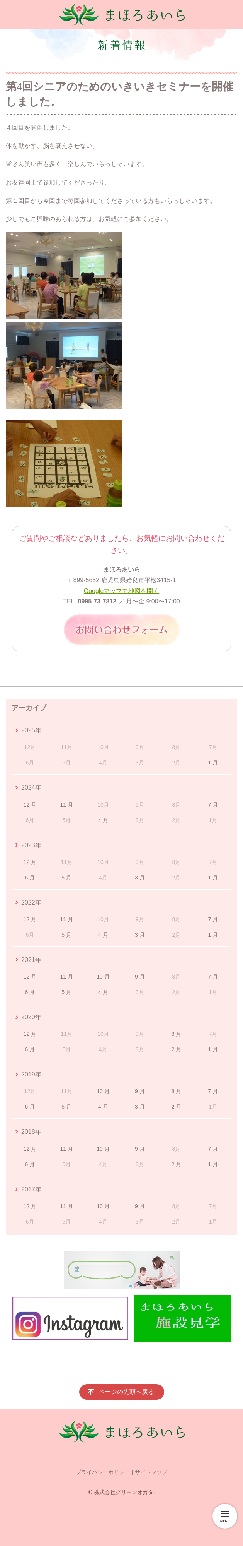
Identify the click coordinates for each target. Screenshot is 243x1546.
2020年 (31, 1017)
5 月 (66, 877)
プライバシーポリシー (103, 1472)
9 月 (140, 977)
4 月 (103, 820)
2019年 (31, 1074)
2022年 (31, 902)
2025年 (31, 730)
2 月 (177, 1049)
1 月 (213, 762)
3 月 (140, 877)
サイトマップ (151, 1472)
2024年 (31, 787)
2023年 (31, 845)
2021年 (31, 959)
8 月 (177, 1034)
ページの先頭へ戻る (126, 1391)
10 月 (103, 977)
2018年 (31, 1131)
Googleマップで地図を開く (122, 591)
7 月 (213, 805)
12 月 (30, 805)
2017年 (31, 1189)
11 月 (66, 805)
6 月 (30, 877)
